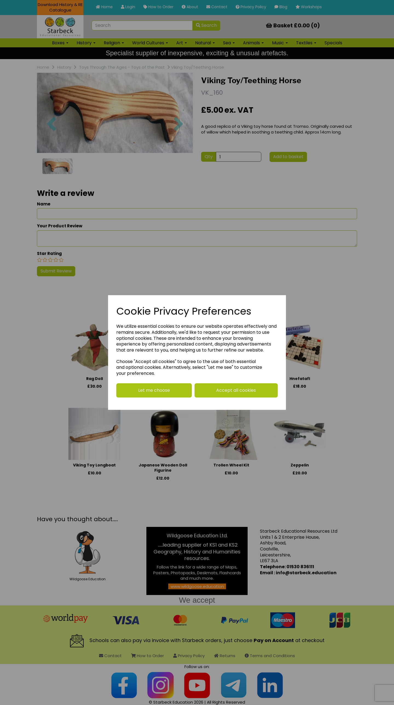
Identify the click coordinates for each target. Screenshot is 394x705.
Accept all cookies (236, 390)
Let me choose (154, 390)
